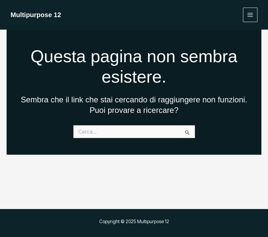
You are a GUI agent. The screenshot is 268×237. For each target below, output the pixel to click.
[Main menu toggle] (250, 15)
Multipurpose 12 (36, 14)
